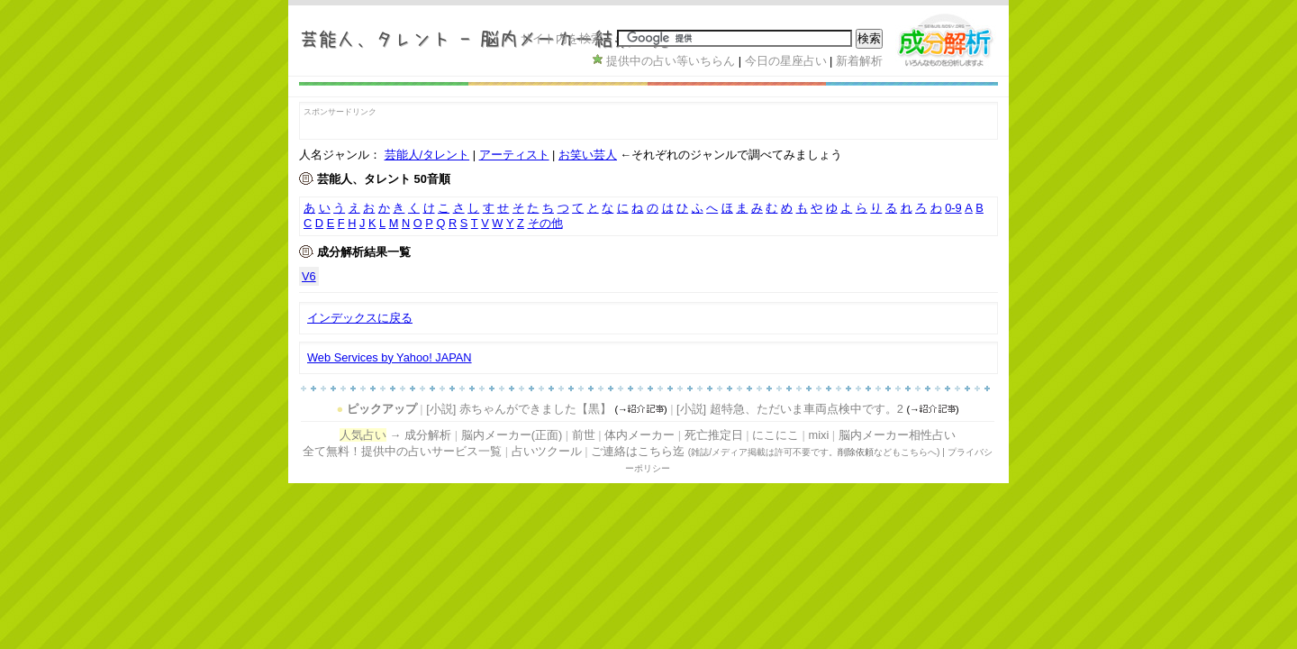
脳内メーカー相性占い (897, 435)
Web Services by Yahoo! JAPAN (389, 357)
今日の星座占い (786, 61)
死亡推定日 (714, 435)
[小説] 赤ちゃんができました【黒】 (519, 409)
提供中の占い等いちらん (670, 61)
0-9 (953, 208)
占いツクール (547, 451)
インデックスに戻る (360, 317)
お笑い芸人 (587, 154)
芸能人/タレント (427, 154)
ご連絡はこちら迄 (638, 451)
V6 (309, 276)
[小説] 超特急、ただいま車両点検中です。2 (789, 409)
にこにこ (775, 435)
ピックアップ (382, 409)
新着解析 (859, 61)
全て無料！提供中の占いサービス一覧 (402, 451)
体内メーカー (639, 435)
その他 (545, 223)
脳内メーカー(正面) (512, 435)
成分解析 (427, 435)
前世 (583, 435)
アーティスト (514, 154)
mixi (818, 435)
